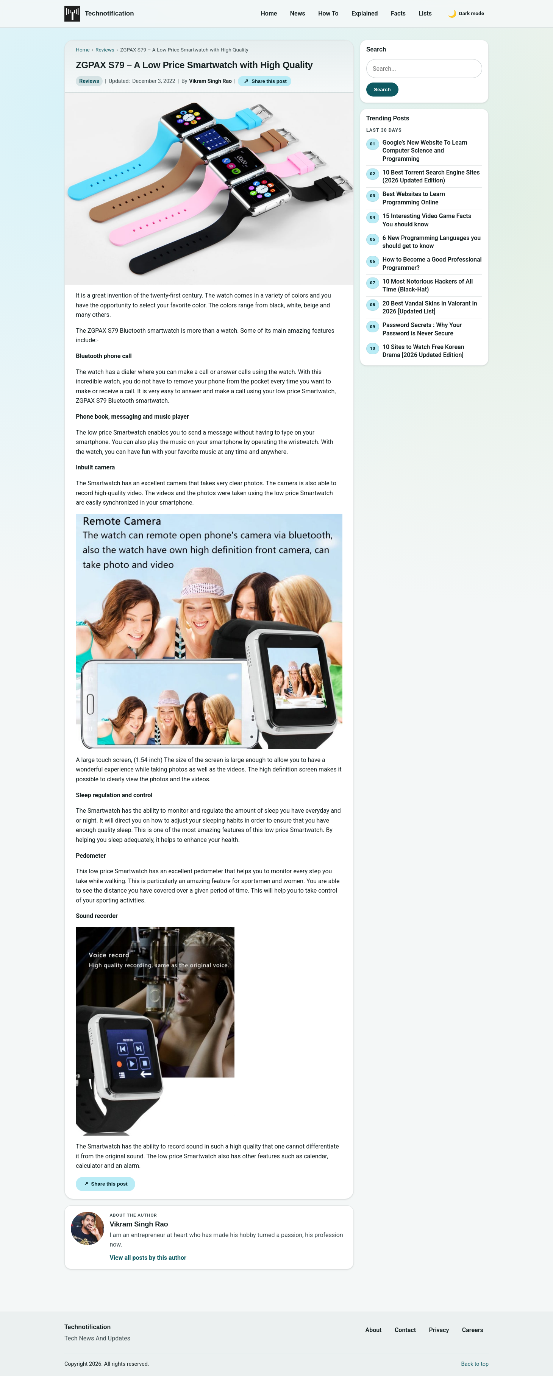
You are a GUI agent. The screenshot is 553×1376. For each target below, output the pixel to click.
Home (269, 13)
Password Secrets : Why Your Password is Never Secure (422, 329)
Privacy (439, 1330)
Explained (364, 13)
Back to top (475, 1364)
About (373, 1330)
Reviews (89, 81)
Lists (425, 13)
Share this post (265, 81)
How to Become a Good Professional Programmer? (432, 263)
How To (328, 13)
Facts (398, 13)
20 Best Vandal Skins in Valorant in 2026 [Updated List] (430, 307)
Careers (472, 1330)
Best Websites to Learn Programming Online (414, 198)
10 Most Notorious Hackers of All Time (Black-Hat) (428, 285)
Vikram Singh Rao (210, 81)
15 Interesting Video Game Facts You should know (427, 220)
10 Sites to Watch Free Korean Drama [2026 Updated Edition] (423, 351)
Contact (405, 1330)
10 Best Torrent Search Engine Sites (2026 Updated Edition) (431, 176)
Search (382, 89)
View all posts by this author (147, 1257)
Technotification (109, 13)
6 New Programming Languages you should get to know (432, 242)
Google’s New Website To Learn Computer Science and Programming (425, 150)
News (297, 13)
